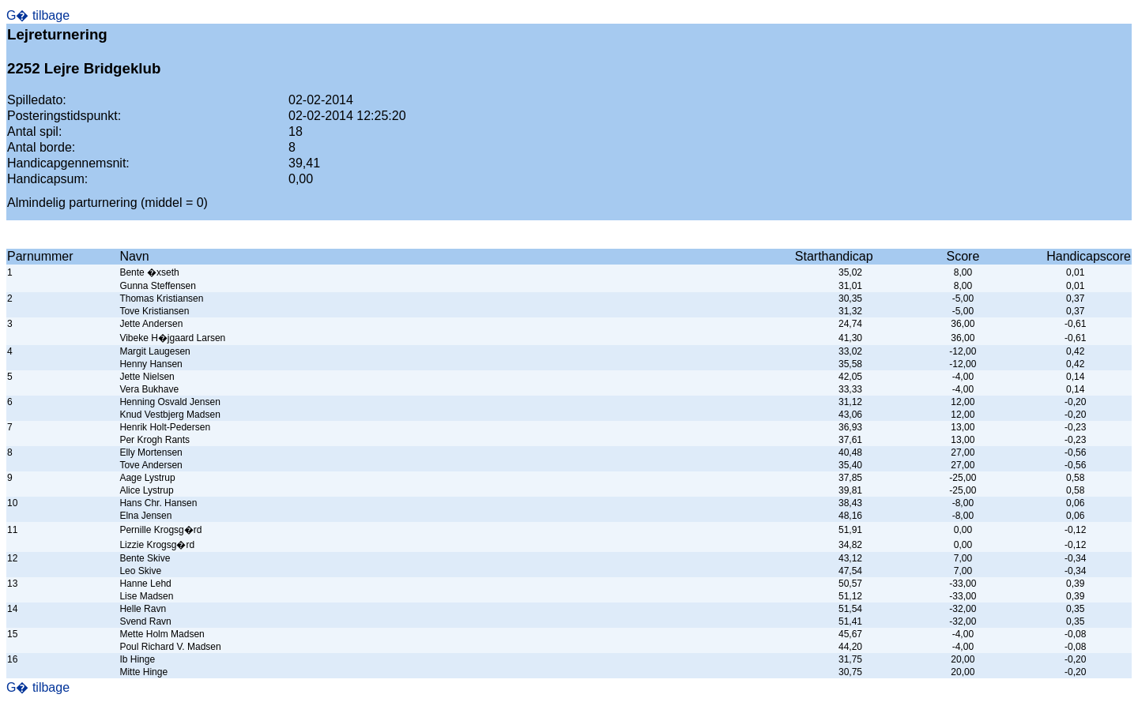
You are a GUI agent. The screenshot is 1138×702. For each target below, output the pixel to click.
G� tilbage (38, 15)
